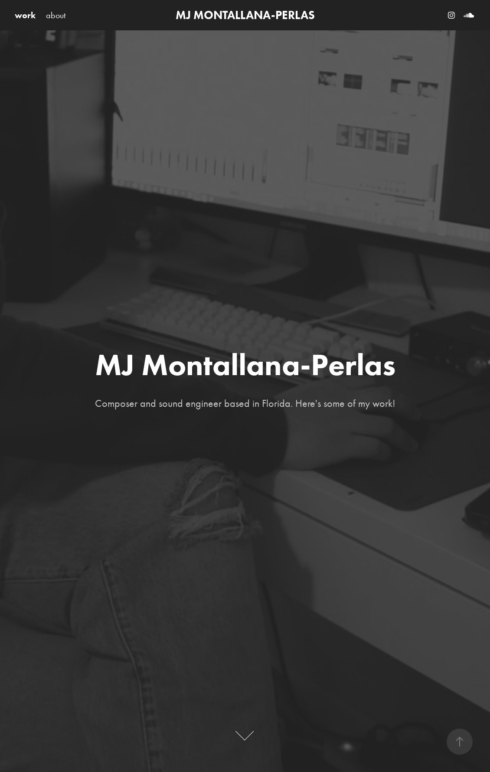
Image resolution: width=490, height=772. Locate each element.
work (25, 15)
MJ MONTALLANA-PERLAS (245, 15)
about (55, 15)
